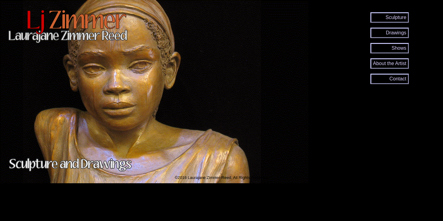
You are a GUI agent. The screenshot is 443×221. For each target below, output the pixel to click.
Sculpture (395, 17)
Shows (399, 48)
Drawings (396, 32)
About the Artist (389, 63)
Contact (397, 78)
